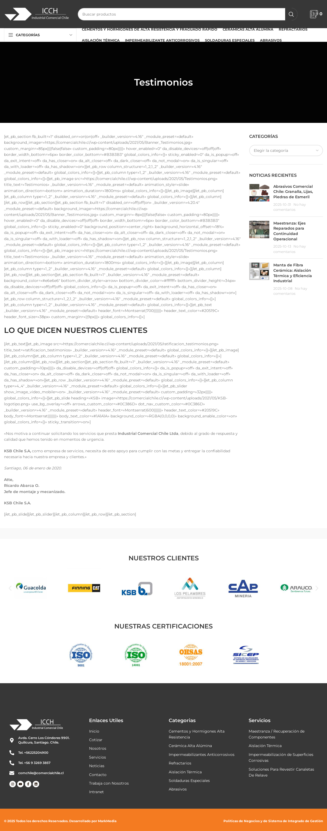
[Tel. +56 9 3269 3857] (11, 762)
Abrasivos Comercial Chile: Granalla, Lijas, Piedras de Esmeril (293, 191)
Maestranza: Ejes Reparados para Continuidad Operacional (289, 231)
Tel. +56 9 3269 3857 (34, 763)
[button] (10, 588)
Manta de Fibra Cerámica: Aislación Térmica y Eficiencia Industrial (292, 273)
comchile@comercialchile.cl (41, 773)
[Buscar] (187, 14)
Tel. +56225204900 (33, 753)
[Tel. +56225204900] (11, 752)
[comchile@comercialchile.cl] (11, 773)
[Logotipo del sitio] (37, 13)
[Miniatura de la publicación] (259, 198)
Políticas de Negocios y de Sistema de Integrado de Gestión (273, 821)
